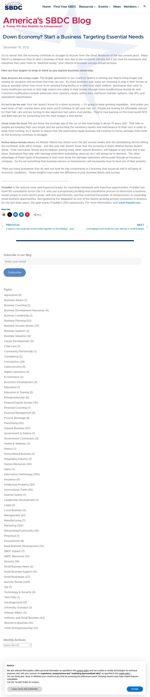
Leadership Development (19, 500)
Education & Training (16, 392)
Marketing (10, 525)
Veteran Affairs (13, 613)
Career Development (16, 341)
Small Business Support (18, 572)
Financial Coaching (15, 408)
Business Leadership (16, 315)
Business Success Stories (19, 326)
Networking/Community (19, 531)
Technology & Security (17, 592)
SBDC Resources (14, 556)
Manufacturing (12, 520)
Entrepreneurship (14, 397)
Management (12, 515)
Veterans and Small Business (21, 618)
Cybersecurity (12, 367)
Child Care (10, 346)
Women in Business (16, 623)
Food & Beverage (14, 418)
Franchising (11, 423)
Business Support (14, 331)
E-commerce (11, 377)
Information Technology (18, 474)
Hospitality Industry (16, 459)
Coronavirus (11, 362)
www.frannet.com (129, 203)
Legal (7, 505)
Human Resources (15, 464)
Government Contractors (19, 438)
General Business (14, 428)
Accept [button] (134, 689)
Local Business (13, 510)
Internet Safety (13, 495)
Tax (6, 587)
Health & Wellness (15, 443)
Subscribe (14, 272)
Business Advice (14, 300)
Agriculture (10, 295)
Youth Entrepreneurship (18, 628)
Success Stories (13, 582)
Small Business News (16, 566)
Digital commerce (14, 372)
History (8, 449)
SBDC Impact (12, 551)
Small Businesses (14, 577)
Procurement (12, 541)
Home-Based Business (17, 454)
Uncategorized (13, 602)
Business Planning (15, 321)
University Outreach (16, 607)
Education (10, 387)
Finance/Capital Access (18, 402)
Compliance (11, 356)
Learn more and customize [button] (25, 689)
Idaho (7, 469)
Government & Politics (17, 433)
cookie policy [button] (124, 673)
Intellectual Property (16, 484)
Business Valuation (15, 336)
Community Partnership (18, 351)
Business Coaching (15, 305)
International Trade (15, 490)
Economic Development (18, 382)
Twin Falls (10, 597)
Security (9, 561)
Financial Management (17, 413)
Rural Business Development (21, 546)
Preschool (10, 536)
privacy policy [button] (83, 670)
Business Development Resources (24, 310)
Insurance (10, 479)
